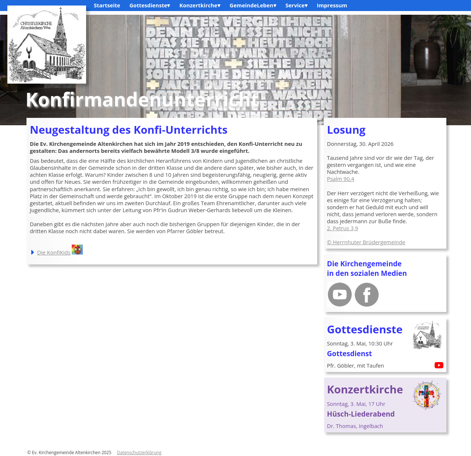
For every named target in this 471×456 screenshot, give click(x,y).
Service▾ (297, 5)
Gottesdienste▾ (150, 5)
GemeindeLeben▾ (253, 5)
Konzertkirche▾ (199, 5)
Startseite (107, 5)
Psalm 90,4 (340, 178)
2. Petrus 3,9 (342, 228)
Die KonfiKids (53, 252)
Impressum (332, 5)
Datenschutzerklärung (139, 452)
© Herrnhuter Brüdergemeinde (366, 242)
